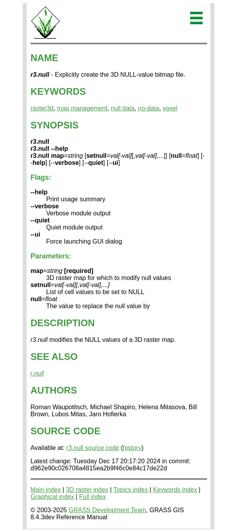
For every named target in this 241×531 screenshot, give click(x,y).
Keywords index (175, 489)
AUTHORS (54, 390)
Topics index (130, 489)
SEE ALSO (54, 356)
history (132, 447)
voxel (170, 108)
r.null (37, 373)
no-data (148, 108)
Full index (92, 496)
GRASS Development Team (107, 510)
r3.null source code (92, 447)
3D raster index (87, 489)
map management (82, 108)
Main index (46, 489)
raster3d (42, 108)
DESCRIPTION (63, 323)
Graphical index (52, 496)
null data (123, 108)
